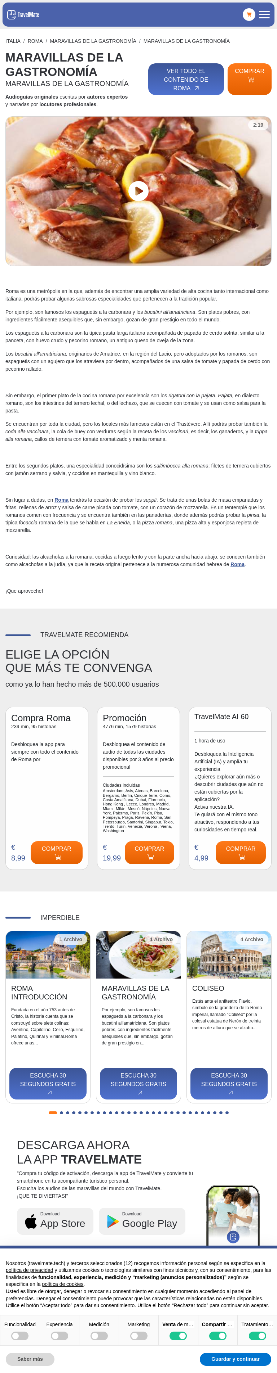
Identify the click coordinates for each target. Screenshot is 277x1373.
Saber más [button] (30, 1359)
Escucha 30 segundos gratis (48, 1084)
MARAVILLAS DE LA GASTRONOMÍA (93, 41)
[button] (53, 1112)
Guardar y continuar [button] (235, 1359)
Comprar (249, 75)
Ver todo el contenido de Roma (186, 80)
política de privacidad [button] (29, 1270)
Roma (35, 41)
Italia (13, 41)
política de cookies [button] (62, 1284)
